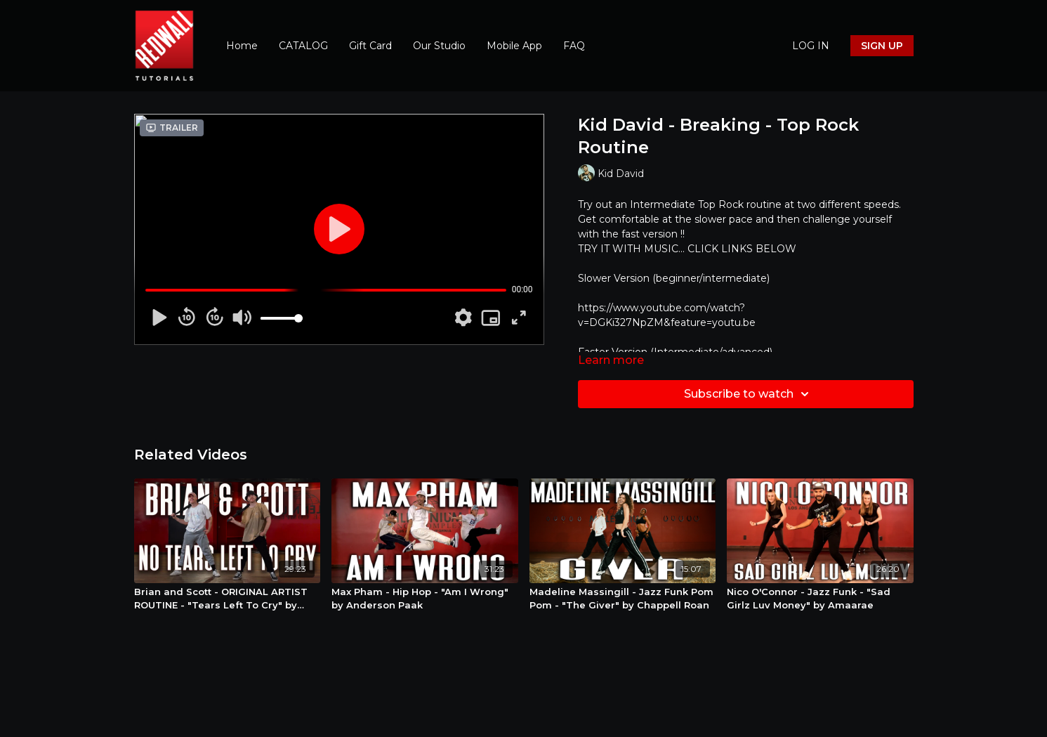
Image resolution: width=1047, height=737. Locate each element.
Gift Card (370, 45)
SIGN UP (882, 45)
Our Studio (439, 45)
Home (242, 45)
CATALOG (303, 45)
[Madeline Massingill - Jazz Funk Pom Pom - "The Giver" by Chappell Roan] (622, 599)
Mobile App (514, 45)
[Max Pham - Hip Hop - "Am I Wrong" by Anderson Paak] (424, 599)
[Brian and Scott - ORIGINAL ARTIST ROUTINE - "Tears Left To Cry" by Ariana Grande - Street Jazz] (227, 599)
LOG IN (810, 45)
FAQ (574, 45)
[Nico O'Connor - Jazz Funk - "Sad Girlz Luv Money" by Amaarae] (820, 599)
